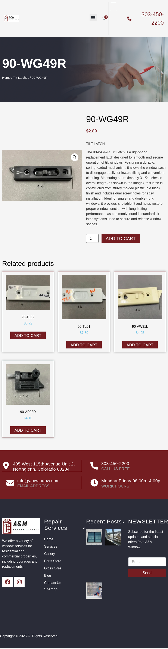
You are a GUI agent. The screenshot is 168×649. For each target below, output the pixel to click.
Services (50, 546)
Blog (47, 575)
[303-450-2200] (94, 466)
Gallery (49, 553)
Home (6, 77)
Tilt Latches (21, 77)
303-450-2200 (115, 463)
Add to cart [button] (28, 335)
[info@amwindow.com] (10, 482)
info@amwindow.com (38, 480)
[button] (93, 17)
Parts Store (52, 560)
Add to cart (121, 238)
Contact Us (52, 582)
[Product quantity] (92, 238)
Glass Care (52, 568)
